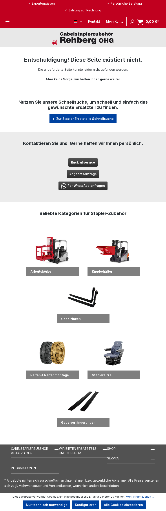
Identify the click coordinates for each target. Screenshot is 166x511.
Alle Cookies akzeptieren (123, 505)
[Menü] (7, 21)
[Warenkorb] (147, 21)
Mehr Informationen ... (140, 496)
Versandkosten (60, 486)
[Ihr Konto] (114, 21)
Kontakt (94, 21)
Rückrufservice (83, 162)
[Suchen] (131, 21)
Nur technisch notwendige (46, 505)
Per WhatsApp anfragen (83, 186)
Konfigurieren (86, 505)
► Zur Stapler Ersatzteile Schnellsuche (83, 119)
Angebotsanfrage (83, 174)
